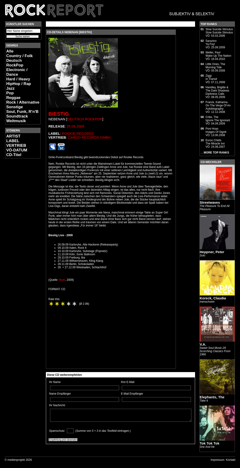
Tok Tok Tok (209, 443)
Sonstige (14, 107)
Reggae (13, 97)
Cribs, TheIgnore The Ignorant (217, 118)
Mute (62, 279)
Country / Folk (19, 56)
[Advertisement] (19, 231)
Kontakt (230, 459)
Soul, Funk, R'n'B (22, 111)
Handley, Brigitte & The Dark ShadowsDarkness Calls (217, 90)
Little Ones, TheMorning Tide (215, 65)
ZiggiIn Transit (211, 77)
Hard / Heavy (18, 79)
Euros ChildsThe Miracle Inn (215, 142)
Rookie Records (78, 133)
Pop (10, 93)
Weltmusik (16, 121)
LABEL (12, 141)
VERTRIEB (16, 145)
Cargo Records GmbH (89, 137)
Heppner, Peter (212, 252)
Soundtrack (17, 116)
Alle (9, 51)
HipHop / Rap (18, 84)
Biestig (58, 114)
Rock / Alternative (22, 102)
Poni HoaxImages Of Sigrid (215, 130)
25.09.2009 (75, 126)
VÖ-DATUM (16, 150)
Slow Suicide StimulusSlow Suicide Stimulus (219, 31)
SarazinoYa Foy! (210, 42)
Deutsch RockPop (14, 62)
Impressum (217, 459)
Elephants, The (212, 397)
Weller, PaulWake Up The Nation (218, 54)
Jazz (10, 88)
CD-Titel (13, 155)
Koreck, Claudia (213, 298)
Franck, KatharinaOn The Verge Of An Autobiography (218, 105)
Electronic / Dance (17, 72)
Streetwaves (210, 202)
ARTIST (13, 136)
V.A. (203, 344)
